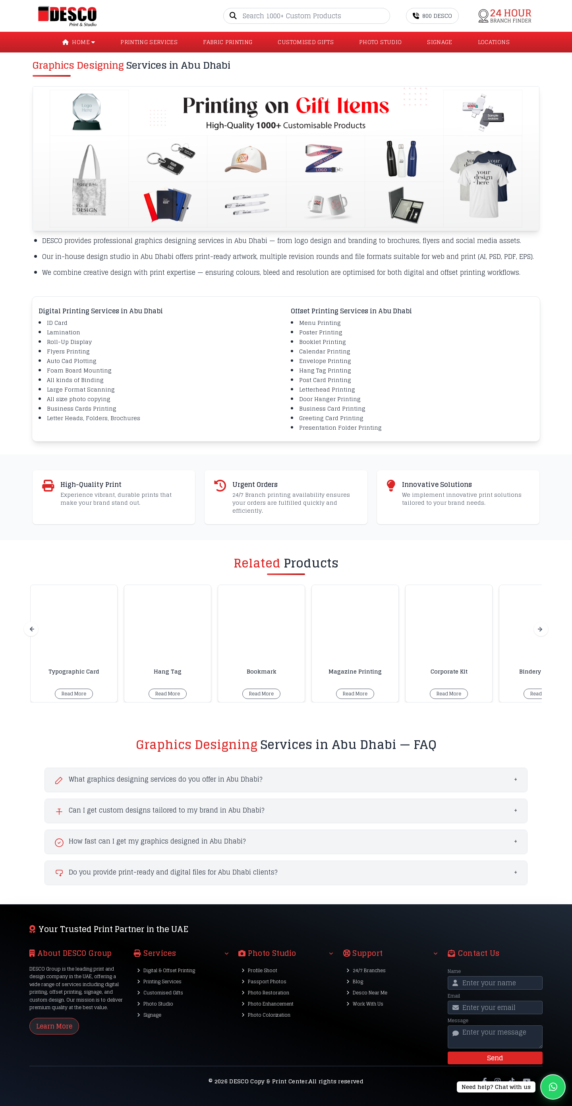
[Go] (383, 15)
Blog (354, 981)
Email (454, 996)
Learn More (54, 1026)
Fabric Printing (227, 42)
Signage (149, 1015)
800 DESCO (432, 16)
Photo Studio (155, 1004)
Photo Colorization (266, 1015)
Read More (74, 693)
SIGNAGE (439, 42)
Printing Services (159, 981)
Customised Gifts (160, 992)
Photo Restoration (265, 992)
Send (495, 1058)
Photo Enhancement (268, 1004)
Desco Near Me (366, 992)
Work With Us (364, 1004)
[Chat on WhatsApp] (511, 1087)
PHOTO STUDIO (380, 42)
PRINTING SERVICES (149, 42)
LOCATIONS (494, 42)
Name (454, 971)
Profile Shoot (259, 970)
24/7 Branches (366, 970)
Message (458, 1020)
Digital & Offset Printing (166, 970)
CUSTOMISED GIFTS (306, 42)
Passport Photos (264, 981)
